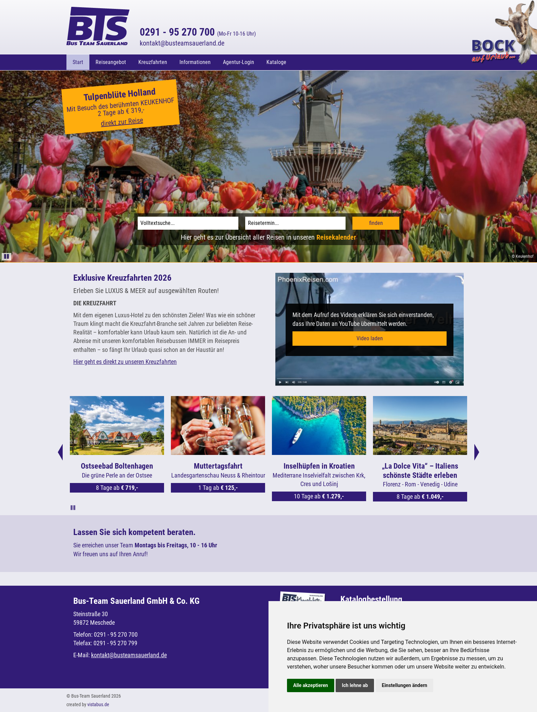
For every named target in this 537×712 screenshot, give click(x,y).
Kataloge (276, 62)
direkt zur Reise (122, 122)
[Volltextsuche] (188, 222)
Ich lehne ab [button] (355, 685)
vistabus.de (98, 704)
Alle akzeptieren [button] (310, 685)
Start (78, 62)
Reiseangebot (111, 62)
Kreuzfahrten (152, 62)
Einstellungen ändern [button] (404, 685)
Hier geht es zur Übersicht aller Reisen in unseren (268, 237)
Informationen (195, 62)
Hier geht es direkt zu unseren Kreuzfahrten (125, 361)
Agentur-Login (238, 62)
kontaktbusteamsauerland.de (182, 43)
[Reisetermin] (295, 222)
